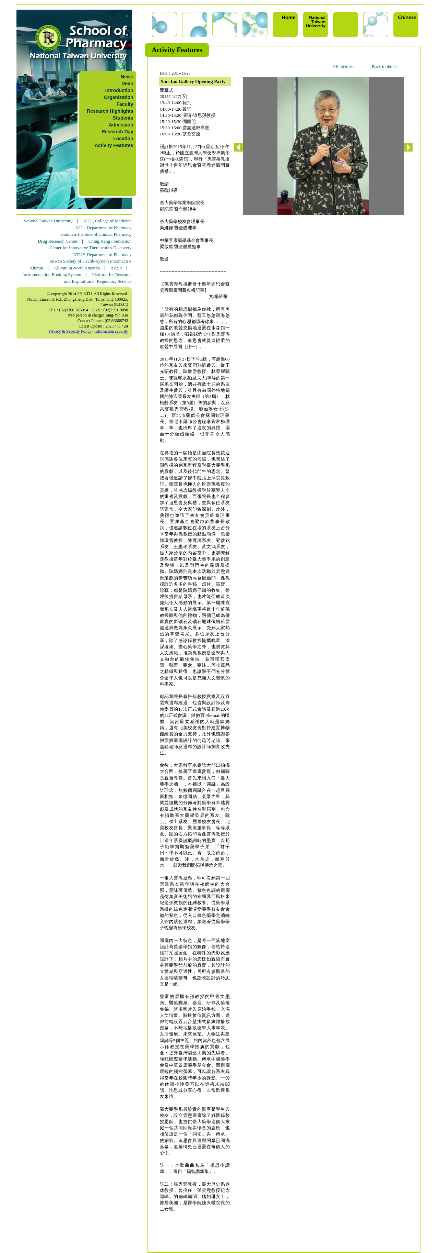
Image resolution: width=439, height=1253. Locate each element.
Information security (111, 331)
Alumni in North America (77, 267)
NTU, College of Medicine (107, 220)
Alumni (36, 267)
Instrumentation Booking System (51, 274)
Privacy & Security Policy (70, 331)
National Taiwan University (48, 220)
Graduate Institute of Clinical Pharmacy (95, 234)
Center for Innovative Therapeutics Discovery (91, 247)
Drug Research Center (58, 241)
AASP (116, 267)
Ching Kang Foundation (110, 241)
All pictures (343, 66)
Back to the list (385, 66)
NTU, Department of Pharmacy (103, 227)
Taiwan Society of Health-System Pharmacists (90, 261)
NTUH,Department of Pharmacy (102, 254)
